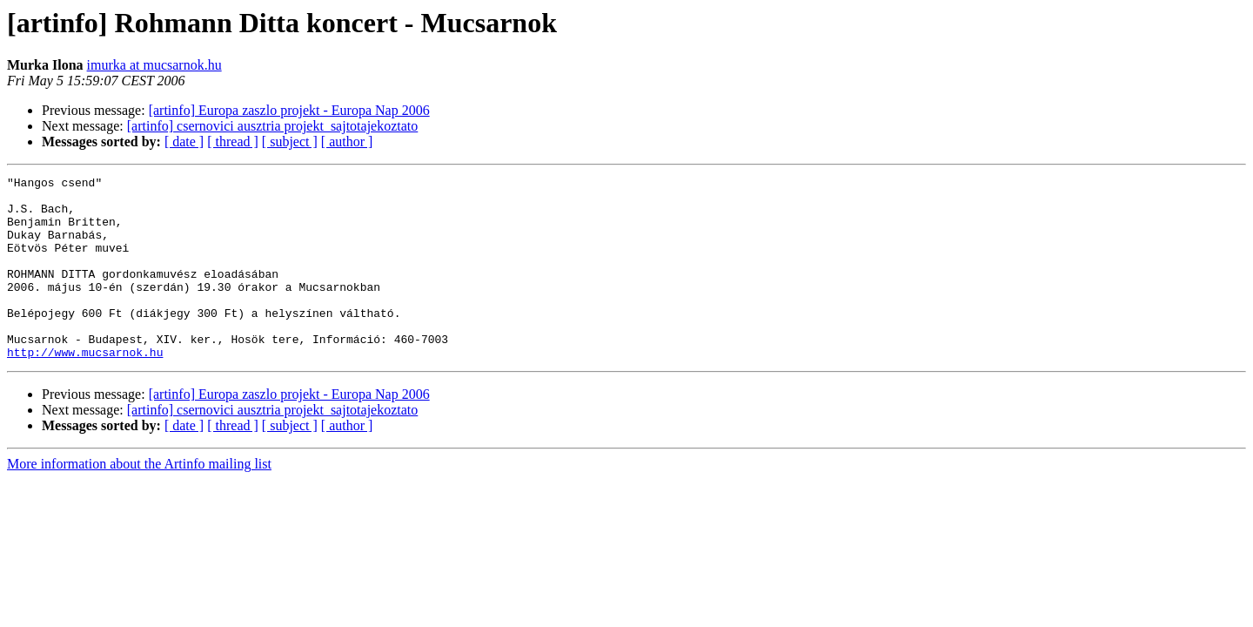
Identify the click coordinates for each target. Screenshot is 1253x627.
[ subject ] (290, 141)
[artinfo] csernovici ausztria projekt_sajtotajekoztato (273, 125)
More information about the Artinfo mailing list (139, 500)
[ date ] (184, 141)
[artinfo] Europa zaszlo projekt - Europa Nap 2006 (289, 110)
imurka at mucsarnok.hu (154, 64)
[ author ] (347, 141)
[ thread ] (232, 141)
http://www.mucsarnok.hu (85, 388)
